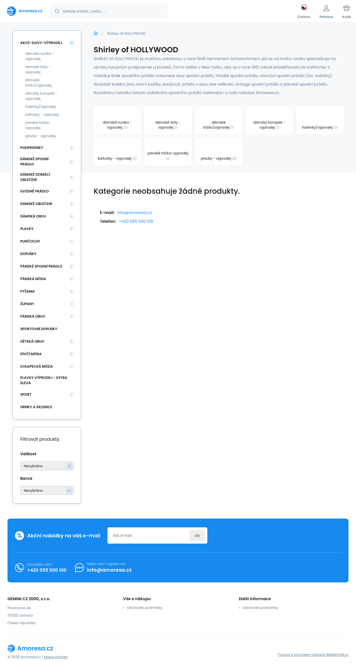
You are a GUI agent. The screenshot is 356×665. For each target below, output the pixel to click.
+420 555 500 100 (136, 221)
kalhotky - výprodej (42, 114)
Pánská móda (33, 278)
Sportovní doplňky (38, 328)
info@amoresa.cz (134, 212)
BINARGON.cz (337, 654)
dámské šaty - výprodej (38, 69)
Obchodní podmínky (144, 607)
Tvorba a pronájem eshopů (301, 654)
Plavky (26, 228)
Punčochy (30, 241)
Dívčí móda (31, 353)
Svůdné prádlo (34, 191)
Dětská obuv (32, 341)
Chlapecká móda (36, 366)
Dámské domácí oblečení (35, 177)
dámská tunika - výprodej (39, 56)
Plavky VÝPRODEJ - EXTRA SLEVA (43, 380)
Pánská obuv (32, 316)
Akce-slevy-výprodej (41, 42)
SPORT (25, 394)
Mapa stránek (56, 656)
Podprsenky (31, 147)
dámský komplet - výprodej (41, 96)
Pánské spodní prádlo (41, 266)
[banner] (24, 11)
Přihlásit (197, 535)
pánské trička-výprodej (37, 125)
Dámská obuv (33, 216)
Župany (27, 303)
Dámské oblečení (36, 203)
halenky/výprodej (40, 106)
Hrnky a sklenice (36, 406)
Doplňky (28, 253)
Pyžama (27, 291)
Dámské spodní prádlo (34, 161)
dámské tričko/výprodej (38, 83)
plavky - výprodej (40, 135)
